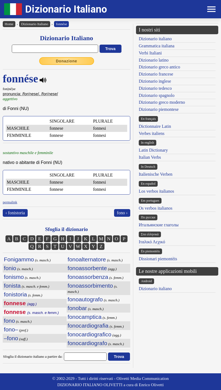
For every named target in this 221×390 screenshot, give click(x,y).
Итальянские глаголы (158, 225)
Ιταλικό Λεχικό (152, 241)
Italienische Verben (155, 174)
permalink (10, 202)
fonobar (77, 308)
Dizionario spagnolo (156, 95)
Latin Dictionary (153, 150)
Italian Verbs (150, 157)
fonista (12, 285)
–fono (11, 338)
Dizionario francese (156, 74)
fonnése (61, 24)
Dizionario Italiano (66, 9)
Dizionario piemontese (158, 109)
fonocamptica (85, 317)
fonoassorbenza (88, 277)
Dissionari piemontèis (158, 258)
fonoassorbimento (90, 285)
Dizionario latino (154, 60)
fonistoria (15, 294)
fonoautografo (85, 299)
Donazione (66, 61)
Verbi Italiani (150, 53)
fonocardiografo (87, 343)
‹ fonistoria (15, 212)
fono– (11, 329)
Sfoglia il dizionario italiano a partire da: (33, 356)
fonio (10, 268)
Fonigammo (19, 259)
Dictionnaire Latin (155, 126)
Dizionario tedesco (155, 88)
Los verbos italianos (156, 191)
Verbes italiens (152, 133)
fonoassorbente (87, 268)
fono (9, 320)
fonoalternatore (87, 259)
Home (9, 24)
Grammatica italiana (156, 46)
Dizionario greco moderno (162, 102)
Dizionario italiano (155, 38)
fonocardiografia (88, 325)
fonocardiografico (90, 334)
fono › (122, 212)
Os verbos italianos (155, 208)
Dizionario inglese (155, 81)
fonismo (14, 277)
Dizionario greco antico (159, 67)
